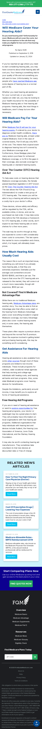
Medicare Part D (21, 625)
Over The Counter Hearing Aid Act (23, 187)
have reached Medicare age (25, 81)
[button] (38, 12)
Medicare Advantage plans (25, 303)
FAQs (21, 674)
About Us (21, 671)
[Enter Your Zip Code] (18, 657)
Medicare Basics (21, 614)
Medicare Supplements (21, 622)
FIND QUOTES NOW (21, 583)
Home (4, 20)
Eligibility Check (21, 643)
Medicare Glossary (21, 639)
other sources (13, 361)
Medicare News (7, 22)
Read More (11, 494)
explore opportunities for (22, 408)
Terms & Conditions (21, 681)
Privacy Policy (21, 677)
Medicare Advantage (21, 618)
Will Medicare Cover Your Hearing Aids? (15, 24)
